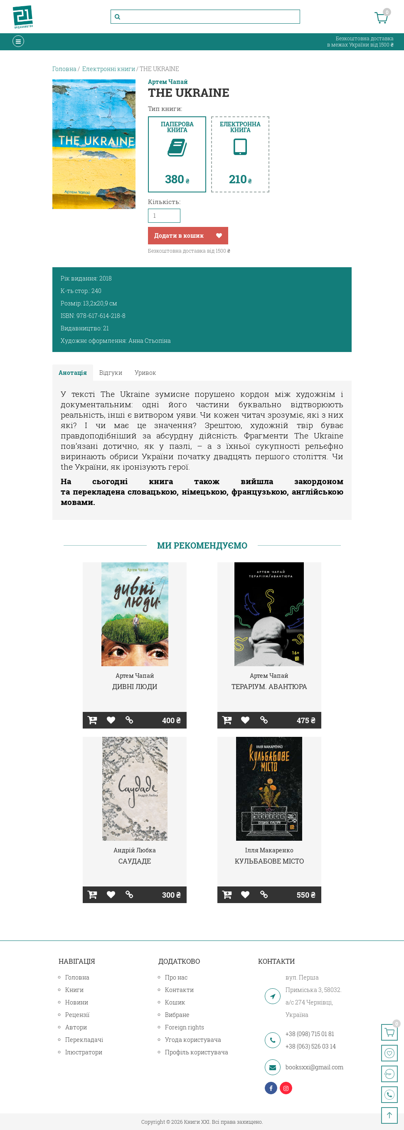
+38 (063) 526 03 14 (311, 1046)
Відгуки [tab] (110, 373)
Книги (74, 990)
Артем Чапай (168, 81)
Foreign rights (184, 1027)
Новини (76, 1002)
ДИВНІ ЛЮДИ (134, 686)
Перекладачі (84, 1040)
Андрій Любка (134, 850)
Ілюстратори (83, 1052)
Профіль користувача (196, 1052)
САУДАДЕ (134, 861)
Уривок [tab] (145, 373)
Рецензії (77, 1015)
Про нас (176, 977)
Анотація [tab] (73, 373)
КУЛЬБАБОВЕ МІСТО (269, 861)
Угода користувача (193, 1040)
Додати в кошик (179, 235)
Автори (76, 1027)
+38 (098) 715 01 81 (310, 1034)
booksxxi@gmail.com (314, 1067)
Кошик (175, 1002)
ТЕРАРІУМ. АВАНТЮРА (269, 686)
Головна (77, 977)
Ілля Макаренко (269, 850)
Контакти (179, 990)
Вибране (177, 1015)
